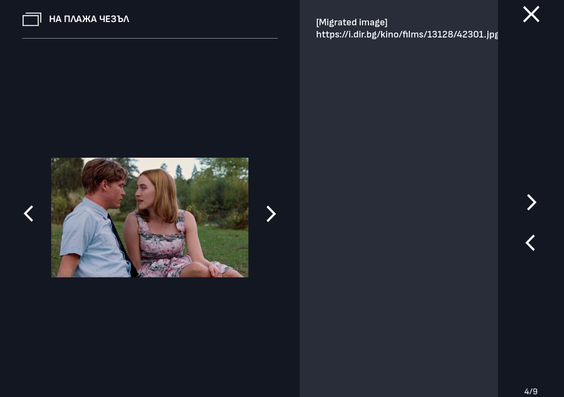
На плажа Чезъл (89, 19)
